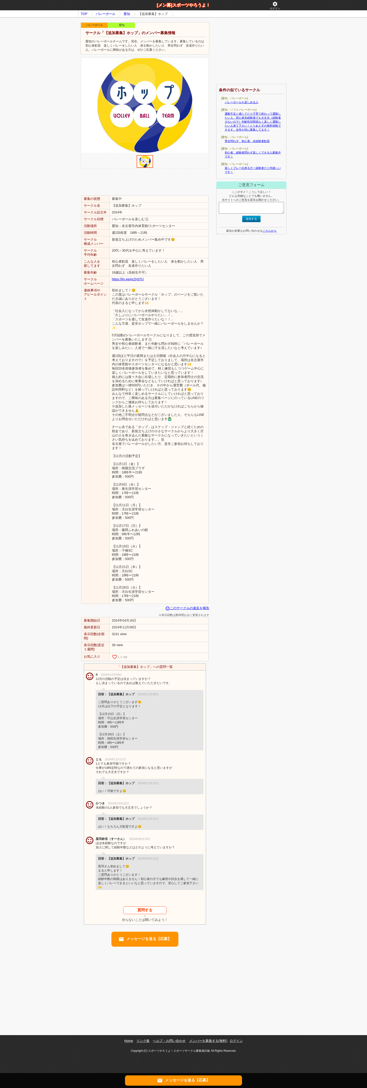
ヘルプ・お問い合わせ (169, 1041)
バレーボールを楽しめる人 (241, 102)
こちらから (270, 230)
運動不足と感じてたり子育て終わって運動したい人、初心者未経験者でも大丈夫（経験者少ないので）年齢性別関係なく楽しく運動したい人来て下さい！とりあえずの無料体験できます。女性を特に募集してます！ (253, 121)
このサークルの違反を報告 (187, 608)
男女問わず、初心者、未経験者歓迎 (247, 141)
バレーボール (105, 14)
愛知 (127, 14)
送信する (251, 218)
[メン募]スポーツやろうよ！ (183, 5)
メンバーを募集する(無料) (208, 1041)
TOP (84, 14)
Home (128, 1041)
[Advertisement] (144, 182)
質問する (144, 910)
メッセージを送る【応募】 (144, 939)
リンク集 (143, 1041)
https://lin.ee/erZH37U (128, 279)
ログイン (275, 5)
